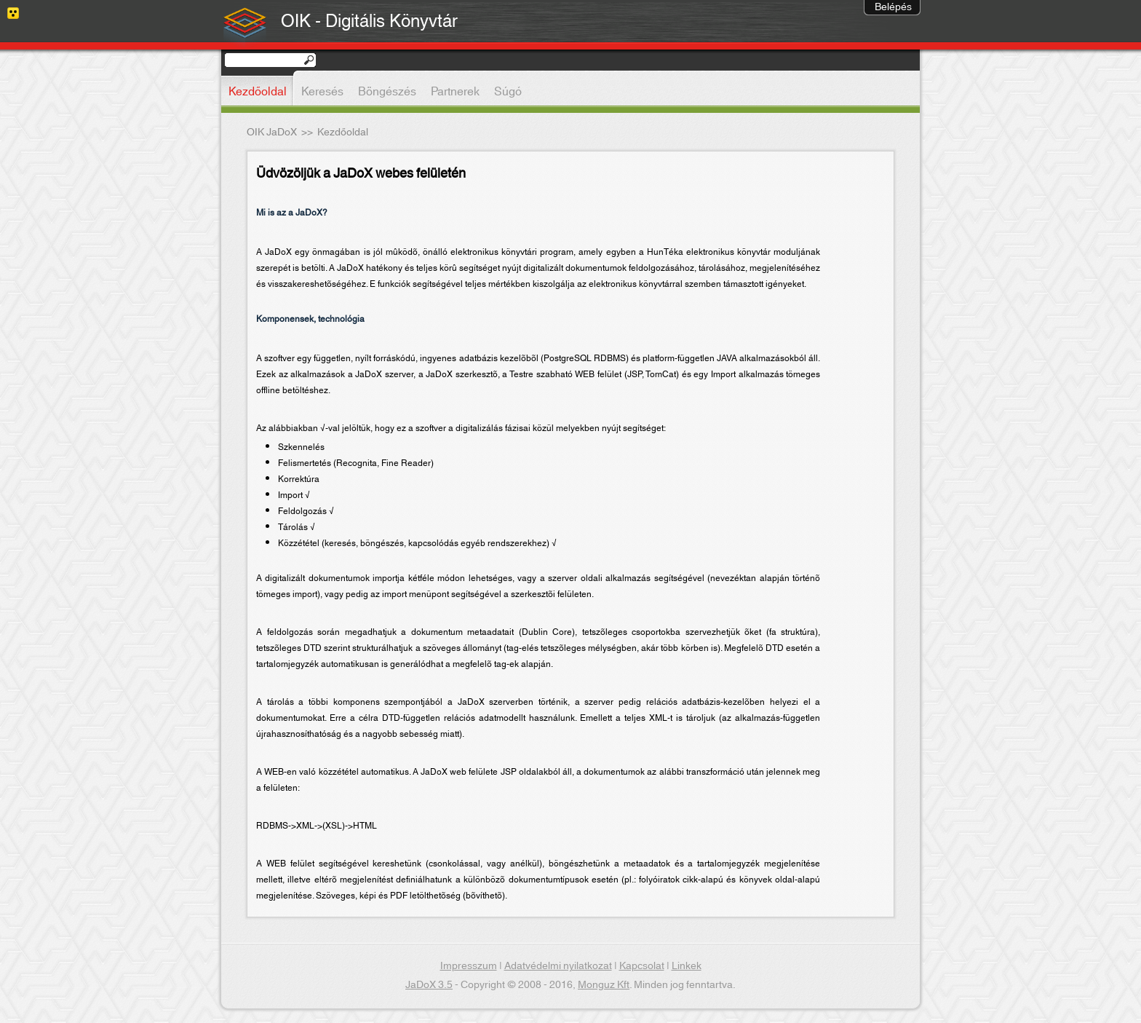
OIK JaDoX (272, 132)
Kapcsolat (641, 966)
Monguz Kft (603, 985)
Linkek (686, 966)
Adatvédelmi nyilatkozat (558, 966)
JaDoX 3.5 (429, 985)
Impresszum (468, 966)
